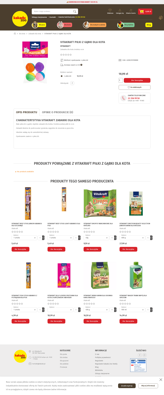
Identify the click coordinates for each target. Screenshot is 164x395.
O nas (97, 354)
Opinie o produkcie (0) (57, 112)
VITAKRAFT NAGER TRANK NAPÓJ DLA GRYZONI (133, 296)
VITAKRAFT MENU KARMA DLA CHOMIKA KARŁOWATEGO (98, 296)
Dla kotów (63, 357)
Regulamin (99, 360)
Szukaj (74, 11)
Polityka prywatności (103, 357)
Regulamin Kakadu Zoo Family (106, 364)
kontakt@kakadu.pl (38, 363)
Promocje (63, 367)
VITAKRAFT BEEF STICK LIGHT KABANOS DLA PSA (64, 224)
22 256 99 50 (134, 98)
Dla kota (67, 25)
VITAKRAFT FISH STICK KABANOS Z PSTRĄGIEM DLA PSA (24, 296)
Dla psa (42, 25)
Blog (149, 25)
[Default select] (24, 237)
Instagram (144, 355)
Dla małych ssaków (97, 25)
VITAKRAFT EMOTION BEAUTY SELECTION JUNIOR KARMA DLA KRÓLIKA (135, 224)
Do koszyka (137, 80)
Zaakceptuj (126, 386)
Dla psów (63, 354)
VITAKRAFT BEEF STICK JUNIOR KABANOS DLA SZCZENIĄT (27, 224)
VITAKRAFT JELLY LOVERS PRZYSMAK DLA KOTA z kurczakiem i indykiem (63, 296)
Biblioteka (99, 370)
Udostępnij (72, 83)
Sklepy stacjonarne (39, 17)
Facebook (140, 355)
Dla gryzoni (64, 360)
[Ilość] (121, 80)
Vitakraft (65, 45)
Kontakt (53, 17)
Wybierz (15, 235)
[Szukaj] (55, 11)
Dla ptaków (128, 25)
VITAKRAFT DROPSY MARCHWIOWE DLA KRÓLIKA (98, 224)
